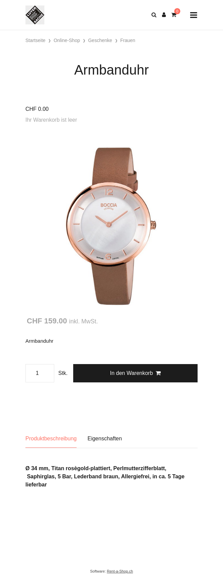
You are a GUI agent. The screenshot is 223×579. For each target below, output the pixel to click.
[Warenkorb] (173, 15)
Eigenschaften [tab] (104, 438)
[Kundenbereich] (163, 15)
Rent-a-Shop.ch (120, 571)
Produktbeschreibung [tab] (51, 438)
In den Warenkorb (135, 373)
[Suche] (154, 15)
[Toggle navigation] (194, 15)
